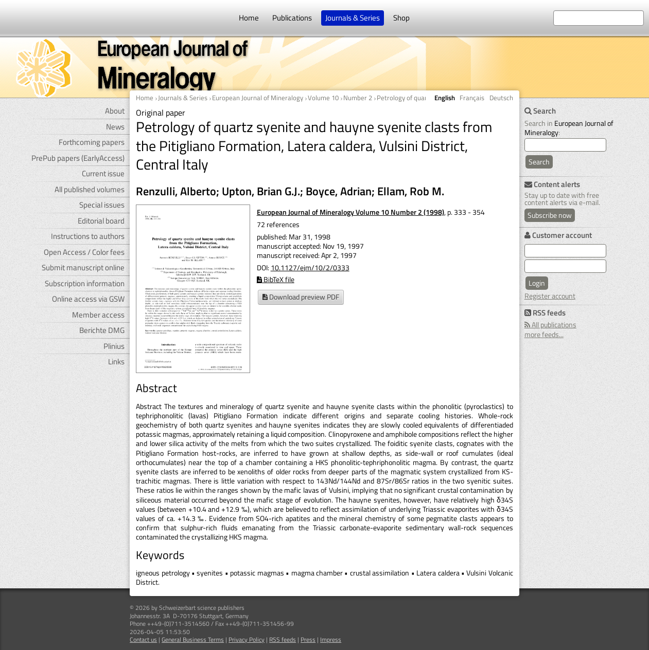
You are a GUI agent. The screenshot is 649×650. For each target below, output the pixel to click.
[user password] (565, 266)
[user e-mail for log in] (565, 250)
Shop (401, 18)
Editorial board (101, 221)
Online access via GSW (88, 299)
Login (537, 282)
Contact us (143, 639)
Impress (330, 639)
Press (308, 639)
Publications (292, 18)
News (115, 127)
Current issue (103, 173)
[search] (565, 145)
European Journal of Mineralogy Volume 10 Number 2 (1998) (350, 212)
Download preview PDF (300, 296)
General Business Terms (193, 639)
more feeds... (544, 334)
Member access (98, 315)
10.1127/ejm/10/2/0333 (310, 267)
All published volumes (90, 189)
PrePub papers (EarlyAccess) (78, 158)
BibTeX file (275, 279)
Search (539, 161)
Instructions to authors (88, 236)
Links (116, 361)
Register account (549, 295)
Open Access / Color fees (84, 252)
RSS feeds (282, 639)
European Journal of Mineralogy (257, 97)
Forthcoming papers (92, 142)
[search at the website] (598, 18)
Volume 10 (323, 97)
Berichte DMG (102, 330)
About (115, 111)
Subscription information (85, 283)
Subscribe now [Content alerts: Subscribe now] (550, 215)
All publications (550, 324)
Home (249, 18)
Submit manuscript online (83, 267)
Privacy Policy (247, 639)
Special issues (102, 205)
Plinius (114, 346)
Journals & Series (352, 18)
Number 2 (357, 97)
